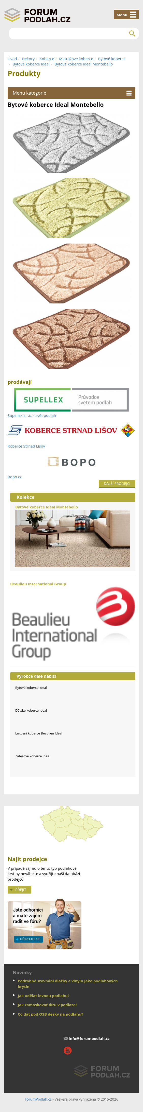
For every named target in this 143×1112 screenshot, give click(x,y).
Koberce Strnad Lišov (26, 446)
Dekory (28, 58)
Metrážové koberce (76, 58)
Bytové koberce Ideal (30, 63)
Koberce (46, 58)
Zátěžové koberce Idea (32, 756)
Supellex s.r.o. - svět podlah (32, 415)
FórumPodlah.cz (38, 1099)
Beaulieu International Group (72, 621)
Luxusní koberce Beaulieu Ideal (38, 733)
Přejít (20, 889)
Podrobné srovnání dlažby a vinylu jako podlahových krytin (68, 983)
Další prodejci (117, 483)
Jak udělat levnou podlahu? (43, 995)
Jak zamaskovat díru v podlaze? (47, 1004)
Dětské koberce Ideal (31, 710)
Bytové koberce (112, 58)
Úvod (12, 58)
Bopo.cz (15, 476)
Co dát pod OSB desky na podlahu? (50, 1014)
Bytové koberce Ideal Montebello (83, 63)
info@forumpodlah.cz (89, 1038)
